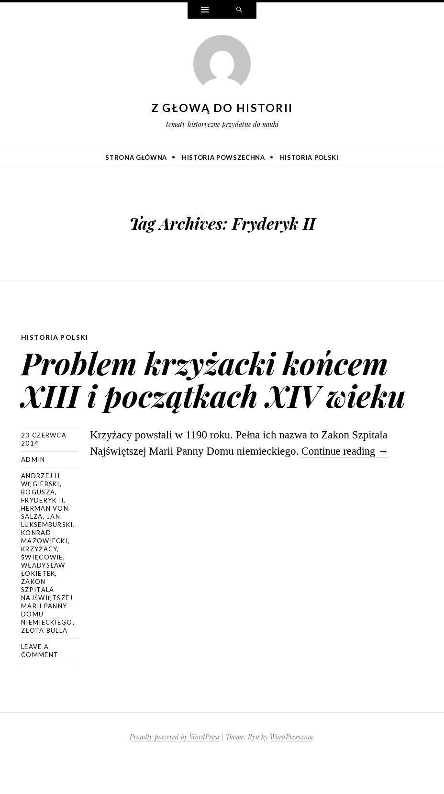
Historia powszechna (223, 157)
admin (33, 492)
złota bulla (44, 663)
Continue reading (346, 484)
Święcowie (42, 589)
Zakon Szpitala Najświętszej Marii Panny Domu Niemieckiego (47, 634)
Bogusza (38, 524)
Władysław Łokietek (43, 602)
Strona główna (135, 157)
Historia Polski (309, 157)
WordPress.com (291, 769)
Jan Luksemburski (47, 553)
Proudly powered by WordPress (175, 769)
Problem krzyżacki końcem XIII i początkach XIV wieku (218, 394)
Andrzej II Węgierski (40, 512)
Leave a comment (39, 683)
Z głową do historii (222, 107)
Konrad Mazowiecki (44, 569)
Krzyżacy (39, 581)
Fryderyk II (42, 533)
